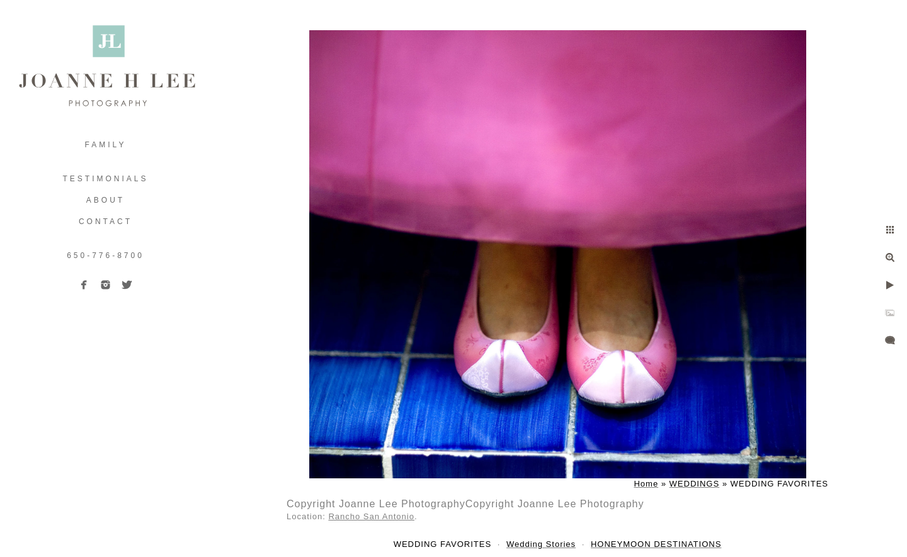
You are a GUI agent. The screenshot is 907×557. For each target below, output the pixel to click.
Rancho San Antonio (371, 516)
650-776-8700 (105, 255)
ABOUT (105, 200)
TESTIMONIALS (105, 178)
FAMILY (106, 144)
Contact (105, 221)
